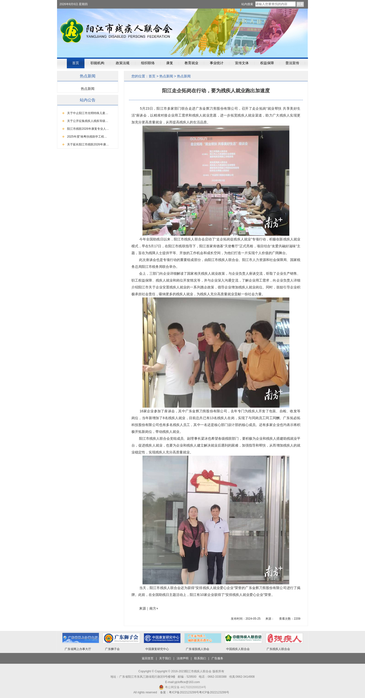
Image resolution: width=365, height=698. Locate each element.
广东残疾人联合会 (278, 649)
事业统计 (217, 63)
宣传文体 (242, 63)
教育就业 (191, 63)
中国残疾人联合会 (238, 649)
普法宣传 (292, 63)
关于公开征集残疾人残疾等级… (87, 121)
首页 (75, 63)
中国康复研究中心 (157, 649)
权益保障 (267, 63)
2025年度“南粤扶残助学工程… (87, 136)
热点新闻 (166, 76)
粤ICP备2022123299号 (214, 692)
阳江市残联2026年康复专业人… (88, 128)
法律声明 (182, 658)
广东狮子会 (112, 649)
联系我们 (200, 658)
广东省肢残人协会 (197, 649)
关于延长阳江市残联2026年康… (88, 144)
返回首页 (147, 658)
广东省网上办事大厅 (78, 649)
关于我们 (165, 658)
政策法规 (123, 63)
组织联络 (148, 63)
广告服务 (217, 658)
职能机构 (97, 63)
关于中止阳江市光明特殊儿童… (87, 113)
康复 (169, 63)
